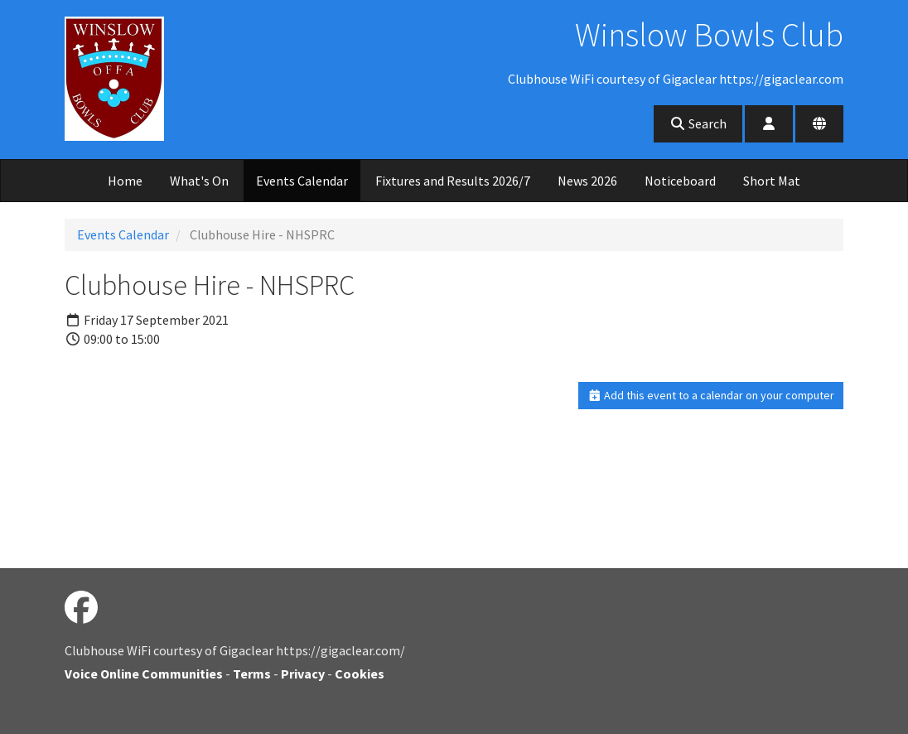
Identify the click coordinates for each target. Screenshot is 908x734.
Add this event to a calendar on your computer (711, 395)
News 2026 (587, 180)
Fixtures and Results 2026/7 (452, 180)
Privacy (303, 673)
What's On (199, 180)
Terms (252, 673)
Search (698, 123)
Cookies (359, 673)
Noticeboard (680, 180)
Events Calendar (302, 180)
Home (125, 180)
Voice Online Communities (144, 673)
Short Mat (771, 180)
